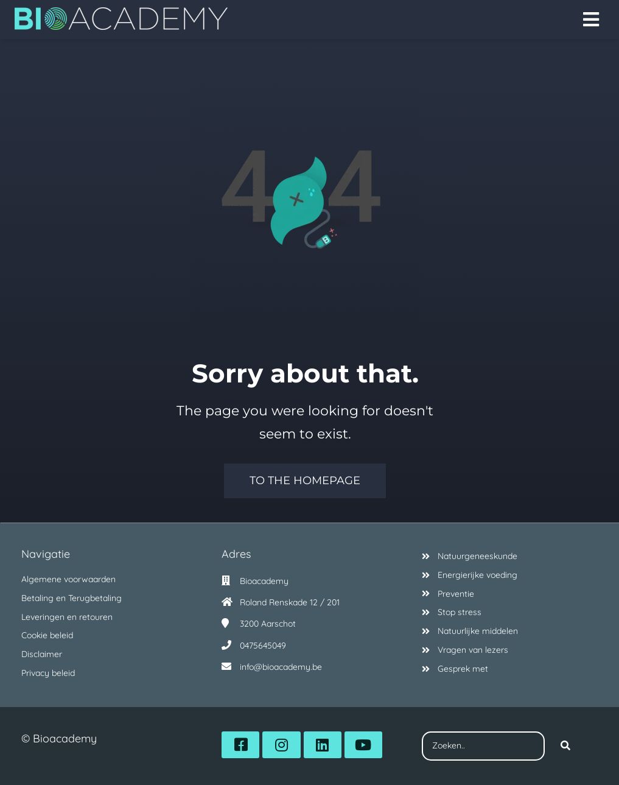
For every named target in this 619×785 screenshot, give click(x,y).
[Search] (565, 746)
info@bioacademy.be (281, 666)
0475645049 (263, 645)
